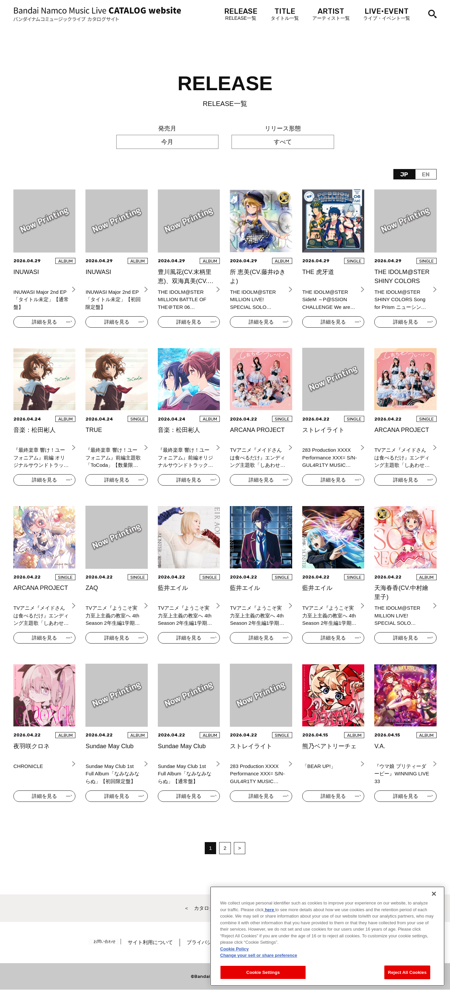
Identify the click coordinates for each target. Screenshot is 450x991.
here (269, 924)
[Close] (434, 908)
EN (426, 174)
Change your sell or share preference (258, 970)
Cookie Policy (234, 963)
